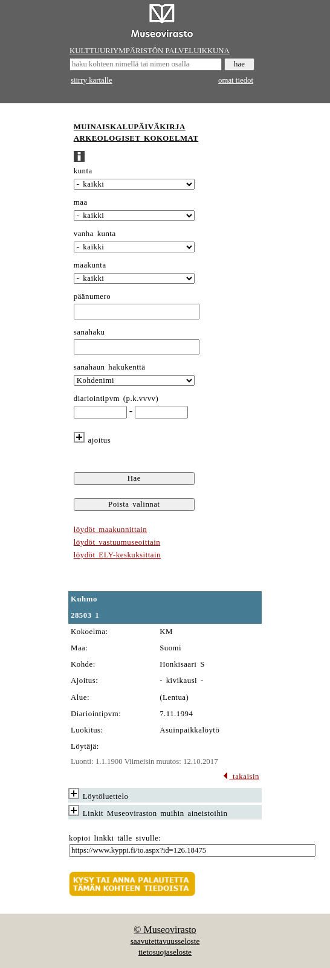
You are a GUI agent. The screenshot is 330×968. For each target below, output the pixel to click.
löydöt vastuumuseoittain (117, 542)
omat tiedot (235, 80)
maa (81, 202)
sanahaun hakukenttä (110, 367)
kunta (83, 171)
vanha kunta (95, 233)
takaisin (240, 776)
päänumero (92, 296)
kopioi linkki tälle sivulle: (115, 838)
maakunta (90, 265)
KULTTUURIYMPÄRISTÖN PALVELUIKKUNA (150, 50)
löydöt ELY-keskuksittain (117, 555)
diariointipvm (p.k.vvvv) (116, 398)
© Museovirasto (165, 930)
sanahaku (89, 332)
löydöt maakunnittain (110, 529)
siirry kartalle (91, 80)
